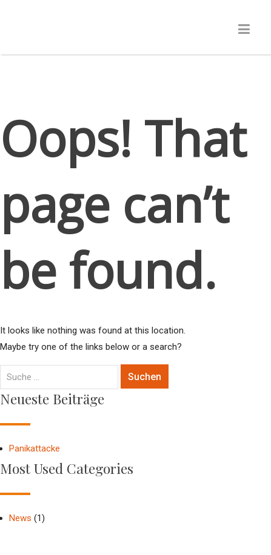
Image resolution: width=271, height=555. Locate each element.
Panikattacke (34, 448)
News (20, 518)
